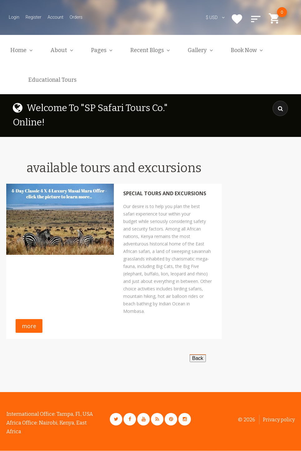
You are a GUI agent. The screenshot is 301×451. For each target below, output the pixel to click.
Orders (76, 17)
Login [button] (14, 17)
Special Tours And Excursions (164, 193)
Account (55, 17)
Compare (256, 19)
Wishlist (237, 19)
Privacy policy (279, 420)
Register (33, 17)
